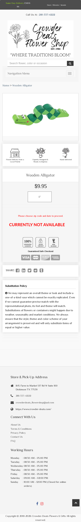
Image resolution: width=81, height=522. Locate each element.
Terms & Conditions (21, 428)
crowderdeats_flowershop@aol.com (35, 402)
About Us (16, 424)
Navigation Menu (18, 73)
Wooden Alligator (22, 85)
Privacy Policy (18, 432)
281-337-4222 (47, 15)
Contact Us (17, 436)
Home (5, 85)
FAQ (13, 440)
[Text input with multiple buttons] (37, 63)
